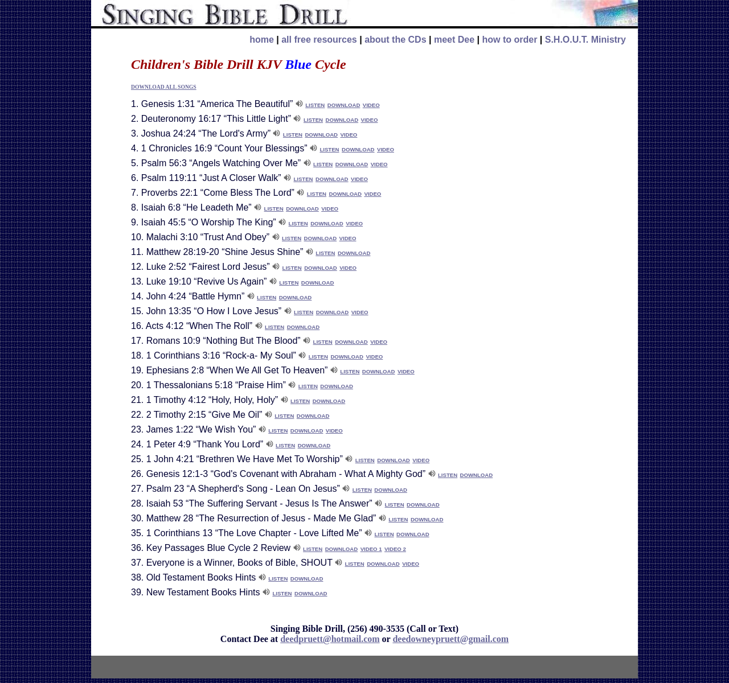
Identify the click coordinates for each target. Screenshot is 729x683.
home (261, 39)
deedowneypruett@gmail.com (450, 639)
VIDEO (371, 105)
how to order (509, 39)
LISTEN (315, 105)
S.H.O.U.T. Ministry (585, 39)
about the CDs (395, 39)
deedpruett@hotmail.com (329, 639)
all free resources (319, 39)
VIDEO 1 (371, 549)
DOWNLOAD (344, 105)
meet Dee (454, 39)
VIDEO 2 (395, 549)
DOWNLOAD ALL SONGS (163, 87)
